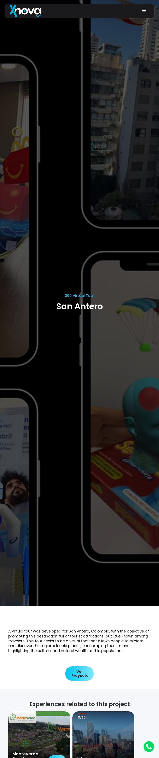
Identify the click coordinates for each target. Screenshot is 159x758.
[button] (144, 10)
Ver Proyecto (80, 673)
